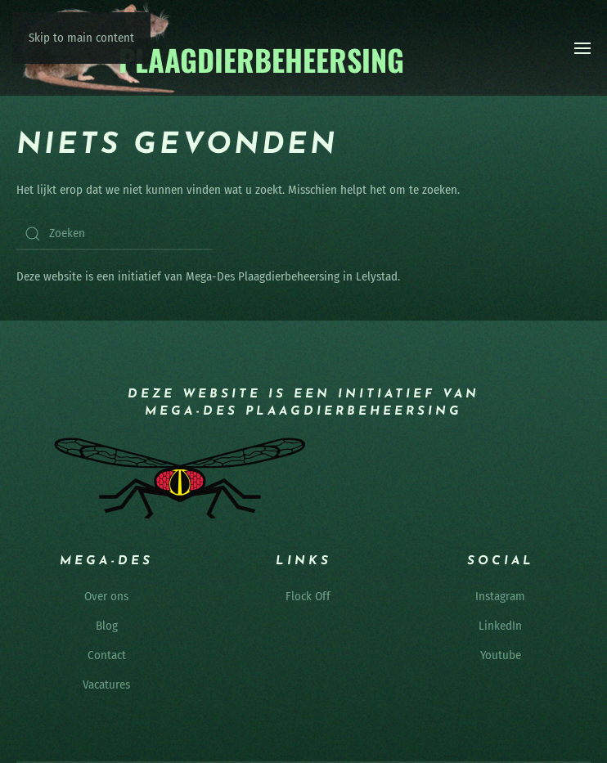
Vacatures (106, 684)
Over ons (106, 596)
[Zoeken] (114, 234)
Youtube (500, 655)
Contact (107, 655)
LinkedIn (500, 625)
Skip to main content (81, 37)
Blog (107, 625)
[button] (582, 48)
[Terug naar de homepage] (211, 48)
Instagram (500, 596)
